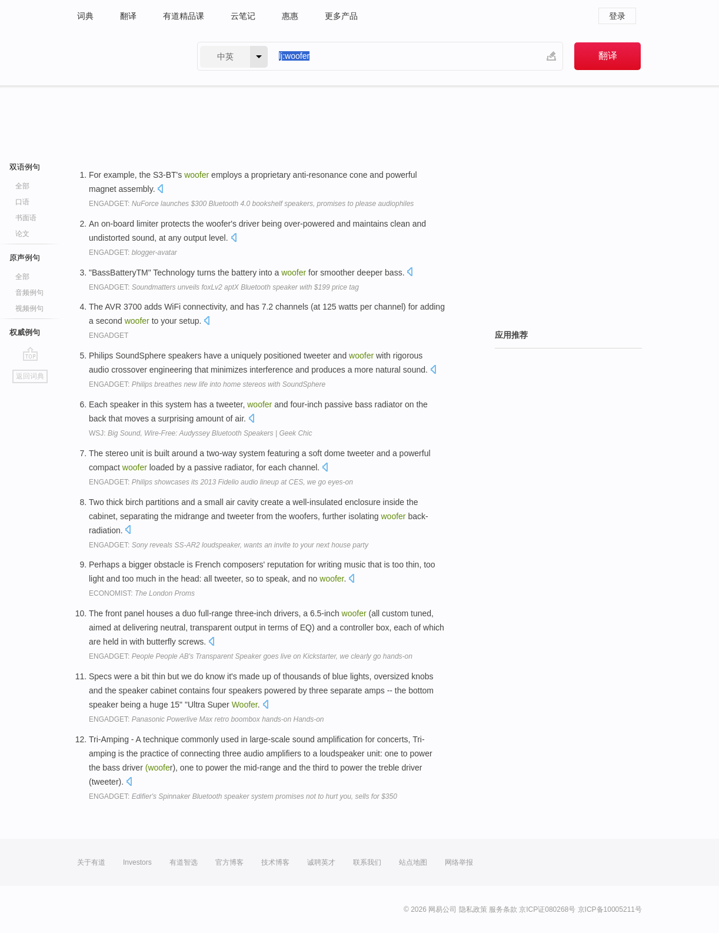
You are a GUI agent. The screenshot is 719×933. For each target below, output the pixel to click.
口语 (22, 202)
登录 (617, 16)
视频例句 (29, 308)
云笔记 (243, 16)
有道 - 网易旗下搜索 (125, 56)
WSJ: (200, 433)
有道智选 (183, 862)
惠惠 (290, 16)
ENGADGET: (251, 204)
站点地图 (413, 862)
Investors (137, 862)
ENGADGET (108, 335)
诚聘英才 (321, 862)
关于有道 (91, 862)
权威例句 (24, 332)
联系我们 (367, 862)
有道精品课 (183, 16)
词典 (85, 16)
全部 (22, 186)
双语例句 (24, 166)
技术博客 (275, 862)
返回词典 (30, 376)
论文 (22, 234)
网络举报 (459, 862)
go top (30, 354)
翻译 (128, 16)
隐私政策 (473, 909)
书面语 (25, 218)
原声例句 (24, 257)
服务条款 (503, 909)
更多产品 (341, 16)
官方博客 (229, 862)
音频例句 (29, 292)
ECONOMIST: (142, 593)
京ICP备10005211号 (610, 909)
